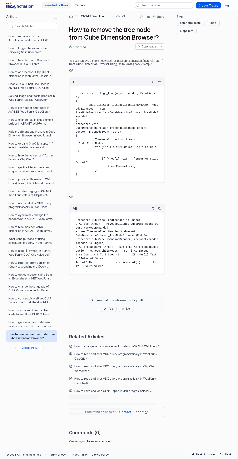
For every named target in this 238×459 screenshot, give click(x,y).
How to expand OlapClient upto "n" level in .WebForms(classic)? (30, 145)
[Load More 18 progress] (29, 348)
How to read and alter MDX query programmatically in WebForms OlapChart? (115, 381)
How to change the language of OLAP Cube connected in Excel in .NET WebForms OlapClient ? (29, 288)
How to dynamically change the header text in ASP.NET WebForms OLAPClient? (30, 217)
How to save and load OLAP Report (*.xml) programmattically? (113, 390)
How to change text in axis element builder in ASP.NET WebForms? (30, 121)
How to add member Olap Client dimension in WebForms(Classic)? (29, 73)
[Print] (145, 16)
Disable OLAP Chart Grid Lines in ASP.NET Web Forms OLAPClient (28, 85)
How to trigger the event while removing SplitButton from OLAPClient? (27, 50)
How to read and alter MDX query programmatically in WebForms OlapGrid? (115, 356)
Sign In (82, 441)
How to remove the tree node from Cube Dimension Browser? (31, 336)
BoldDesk (225, 454)
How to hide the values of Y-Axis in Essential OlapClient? (30, 157)
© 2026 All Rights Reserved (24, 454)
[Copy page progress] (146, 46)
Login (227, 5)
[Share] (158, 16)
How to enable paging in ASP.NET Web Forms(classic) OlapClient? (30, 193)
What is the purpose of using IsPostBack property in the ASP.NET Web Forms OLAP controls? (31, 241)
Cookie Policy (100, 454)
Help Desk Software (202, 454)
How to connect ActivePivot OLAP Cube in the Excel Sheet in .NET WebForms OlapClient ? (29, 300)
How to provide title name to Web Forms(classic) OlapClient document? (31, 181)
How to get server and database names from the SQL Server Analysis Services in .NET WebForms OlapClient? (31, 324)
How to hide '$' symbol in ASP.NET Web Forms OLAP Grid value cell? (30, 252)
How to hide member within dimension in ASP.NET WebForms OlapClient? (29, 229)
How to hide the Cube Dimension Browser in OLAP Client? (29, 62)
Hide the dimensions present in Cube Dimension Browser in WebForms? (31, 133)
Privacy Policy (78, 454)
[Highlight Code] (151, 82)
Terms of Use (57, 454)
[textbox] (36, 26)
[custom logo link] (20, 5)
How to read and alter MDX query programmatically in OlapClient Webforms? (29, 205)
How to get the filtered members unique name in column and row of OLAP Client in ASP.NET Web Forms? (31, 169)
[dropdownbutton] (161, 46)
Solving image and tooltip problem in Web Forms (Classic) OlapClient (31, 97)
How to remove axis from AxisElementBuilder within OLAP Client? (28, 38)
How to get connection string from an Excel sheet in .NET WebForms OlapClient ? (30, 276)
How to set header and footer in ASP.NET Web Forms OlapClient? (29, 109)
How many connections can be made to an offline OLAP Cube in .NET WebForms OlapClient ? (29, 312)
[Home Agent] (71, 16)
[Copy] (158, 82)
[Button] (126, 309)
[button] (55, 16)
